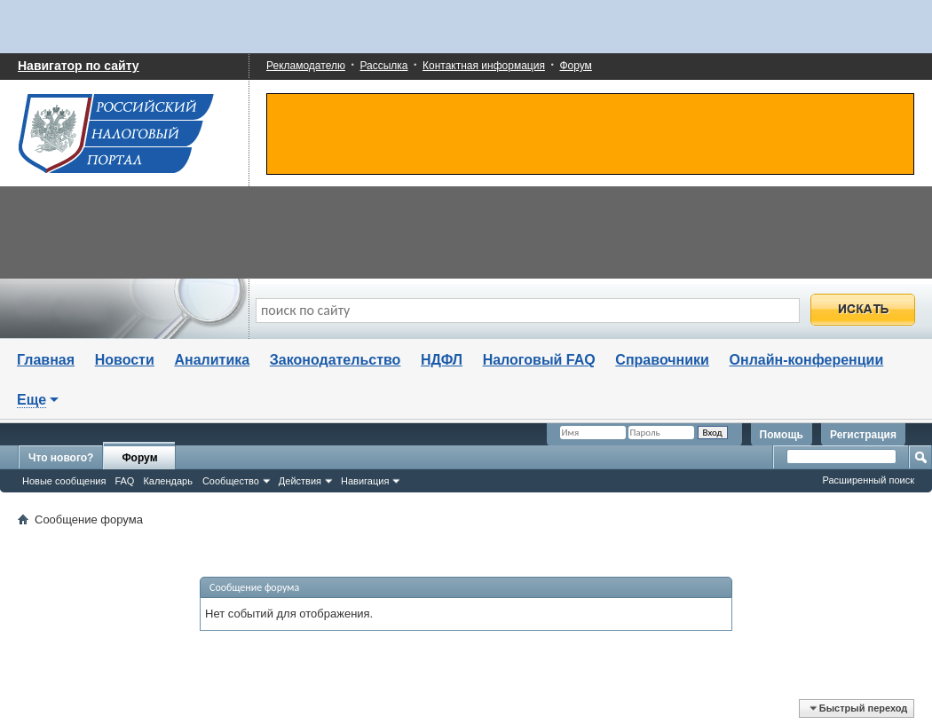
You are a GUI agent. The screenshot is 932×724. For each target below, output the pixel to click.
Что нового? (60, 458)
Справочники (662, 359)
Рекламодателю (305, 65)
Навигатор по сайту (78, 66)
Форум (575, 65)
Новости (124, 359)
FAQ (124, 481)
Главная (46, 359)
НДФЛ (441, 359)
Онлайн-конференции (807, 359)
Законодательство (335, 359)
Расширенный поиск (868, 480)
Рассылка (383, 65)
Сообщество (230, 481)
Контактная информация (484, 65)
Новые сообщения (64, 481)
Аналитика (211, 359)
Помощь (781, 435)
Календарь (168, 481)
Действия (300, 481)
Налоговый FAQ (539, 359)
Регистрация (863, 435)
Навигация (365, 481)
